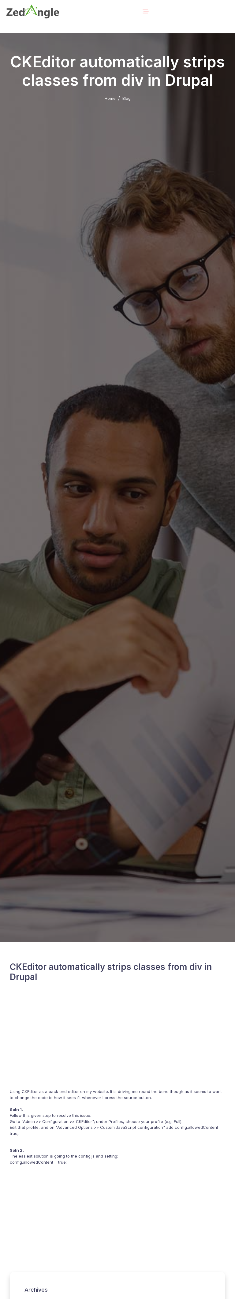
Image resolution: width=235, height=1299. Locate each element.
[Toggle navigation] (145, 11)
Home (110, 98)
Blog (126, 98)
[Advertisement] (117, 1040)
